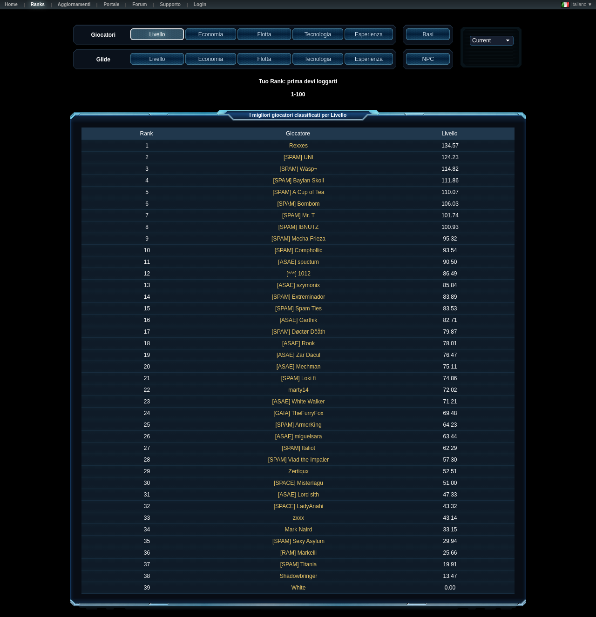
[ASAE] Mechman (299, 366)
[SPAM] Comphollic (298, 250)
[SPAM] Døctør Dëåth (298, 332)
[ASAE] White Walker (298, 401)
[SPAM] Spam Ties (298, 308)
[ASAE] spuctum (298, 262)
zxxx (298, 518)
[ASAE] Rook (298, 343)
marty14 (298, 390)
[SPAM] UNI (298, 157)
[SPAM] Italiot (298, 448)
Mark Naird (298, 529)
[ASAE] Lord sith (298, 494)
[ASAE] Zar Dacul (298, 355)
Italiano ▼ (576, 4)
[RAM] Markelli (298, 553)
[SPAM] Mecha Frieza (298, 238)
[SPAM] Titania (298, 564)
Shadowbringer (299, 576)
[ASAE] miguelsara (298, 436)
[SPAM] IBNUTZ (298, 227)
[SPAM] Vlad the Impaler (298, 459)
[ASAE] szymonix (298, 285)
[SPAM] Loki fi (298, 378)
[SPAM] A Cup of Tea (299, 192)
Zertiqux (298, 471)
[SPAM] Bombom (298, 204)
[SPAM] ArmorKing (298, 425)
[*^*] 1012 (298, 273)
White (298, 587)
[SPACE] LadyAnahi (299, 506)
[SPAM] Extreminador (298, 297)
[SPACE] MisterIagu (298, 483)
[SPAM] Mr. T (298, 215)
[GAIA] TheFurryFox (298, 413)
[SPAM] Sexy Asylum (298, 541)
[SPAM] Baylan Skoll (298, 180)
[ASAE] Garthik (299, 320)
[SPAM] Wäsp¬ (299, 169)
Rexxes (298, 145)
